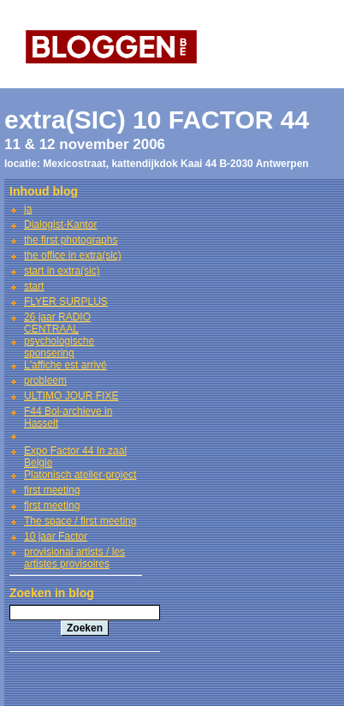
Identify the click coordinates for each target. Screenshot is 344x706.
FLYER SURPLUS (66, 302)
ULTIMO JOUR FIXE (71, 396)
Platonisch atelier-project (80, 475)
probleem (45, 380)
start (34, 286)
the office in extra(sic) (73, 255)
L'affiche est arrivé (65, 365)
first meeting (52, 490)
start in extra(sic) (62, 271)
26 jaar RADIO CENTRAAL (57, 323)
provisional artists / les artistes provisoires (74, 558)
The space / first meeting (80, 521)
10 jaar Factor (55, 536)
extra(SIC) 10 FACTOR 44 (156, 119)
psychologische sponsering (59, 347)
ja (28, 209)
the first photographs (70, 240)
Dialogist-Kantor (60, 224)
